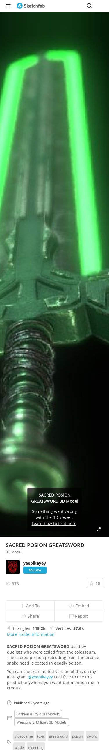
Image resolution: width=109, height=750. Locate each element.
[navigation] (8, 5)
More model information (31, 634)
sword (92, 736)
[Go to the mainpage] (31, 6)
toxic (41, 736)
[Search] (89, 5)
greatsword (58, 736)
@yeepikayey (40, 677)
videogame (24, 736)
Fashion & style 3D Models (38, 713)
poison (77, 736)
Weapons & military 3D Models (42, 722)
